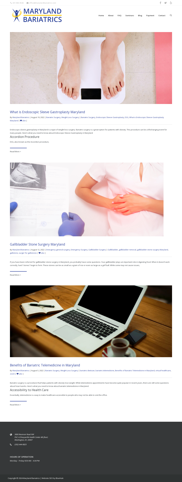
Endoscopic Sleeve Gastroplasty (110, 117)
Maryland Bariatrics (21, 117)
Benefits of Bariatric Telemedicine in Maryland (45, 366)
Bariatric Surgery (53, 117)
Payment (150, 15)
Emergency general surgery (58, 250)
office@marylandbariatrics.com (41, 3)
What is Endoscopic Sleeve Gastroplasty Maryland (47, 112)
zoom (12, 374)
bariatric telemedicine (105, 371)
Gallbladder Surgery (97, 250)
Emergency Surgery (79, 250)
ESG (126, 117)
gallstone (14, 253)
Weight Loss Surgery (70, 117)
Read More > (15, 151)
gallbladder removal (127, 250)
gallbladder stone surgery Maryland (152, 250)
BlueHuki (59, 478)
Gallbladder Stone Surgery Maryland (37, 245)
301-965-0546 (17, 3)
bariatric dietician (87, 371)
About (110, 15)
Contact (161, 15)
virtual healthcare (163, 371)
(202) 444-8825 (21, 444)
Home (101, 15)
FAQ (119, 15)
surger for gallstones (28, 253)
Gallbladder (113, 250)
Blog (140, 15)
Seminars (129, 15)
